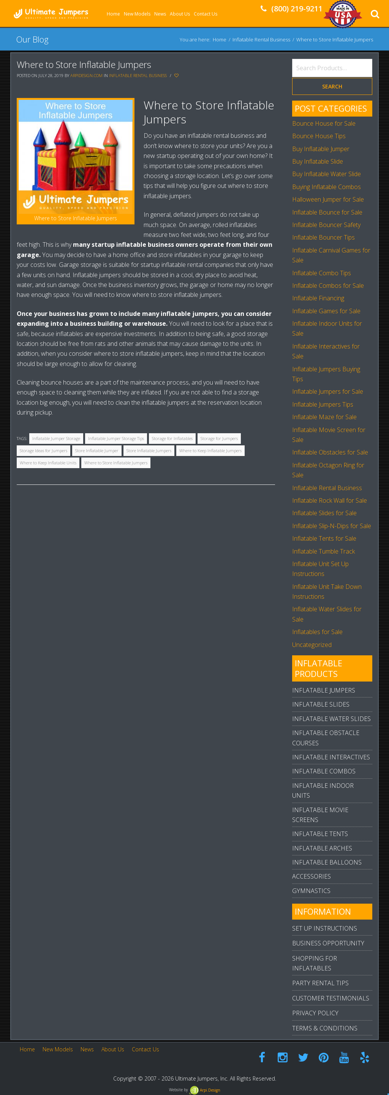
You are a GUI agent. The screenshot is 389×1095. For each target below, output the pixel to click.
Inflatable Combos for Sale (328, 285)
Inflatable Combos (324, 771)
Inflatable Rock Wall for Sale (329, 500)
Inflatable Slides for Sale (324, 513)
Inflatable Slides (320, 704)
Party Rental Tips (320, 983)
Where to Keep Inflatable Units (48, 462)
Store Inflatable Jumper (97, 450)
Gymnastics (311, 891)
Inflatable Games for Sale (326, 311)
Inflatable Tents (320, 834)
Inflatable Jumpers (323, 690)
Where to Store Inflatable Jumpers (84, 64)
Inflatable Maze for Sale (324, 417)
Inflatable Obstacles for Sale (330, 452)
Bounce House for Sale (324, 123)
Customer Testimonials (330, 998)
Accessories (311, 876)
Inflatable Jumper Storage (56, 438)
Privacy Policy (315, 1013)
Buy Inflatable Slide (317, 161)
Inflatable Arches (322, 848)
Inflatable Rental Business (261, 39)
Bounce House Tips (319, 136)
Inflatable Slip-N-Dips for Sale (331, 526)
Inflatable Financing (318, 298)
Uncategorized (312, 645)
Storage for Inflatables (172, 438)
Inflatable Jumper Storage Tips (116, 438)
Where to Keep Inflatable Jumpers (210, 450)
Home (219, 39)
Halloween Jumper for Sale (328, 199)
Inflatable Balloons (327, 862)
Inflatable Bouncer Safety (326, 225)
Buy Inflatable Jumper (320, 149)
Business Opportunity (328, 943)
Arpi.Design (204, 1090)
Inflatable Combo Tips (321, 273)
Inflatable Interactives (331, 757)
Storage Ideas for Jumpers (43, 450)
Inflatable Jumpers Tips (322, 404)
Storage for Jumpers (219, 438)
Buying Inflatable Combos (326, 187)
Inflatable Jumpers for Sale (327, 391)
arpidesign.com (86, 75)
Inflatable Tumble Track (323, 551)
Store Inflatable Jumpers (149, 450)
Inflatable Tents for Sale (324, 538)
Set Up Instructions (324, 928)
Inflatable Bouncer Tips (323, 237)
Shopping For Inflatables (314, 963)
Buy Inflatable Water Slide (326, 174)
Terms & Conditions (324, 1028)
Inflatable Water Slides (331, 719)
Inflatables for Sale (317, 632)
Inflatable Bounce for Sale (327, 212)
